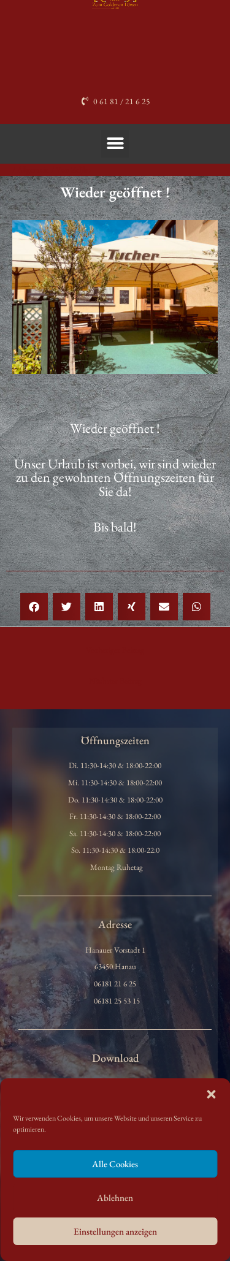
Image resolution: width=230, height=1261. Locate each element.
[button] (211, 1094)
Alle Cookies (115, 1164)
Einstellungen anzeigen (115, 1231)
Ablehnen (115, 1197)
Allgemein (33, 169)
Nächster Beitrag (115, 680)
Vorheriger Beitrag (115, 649)
